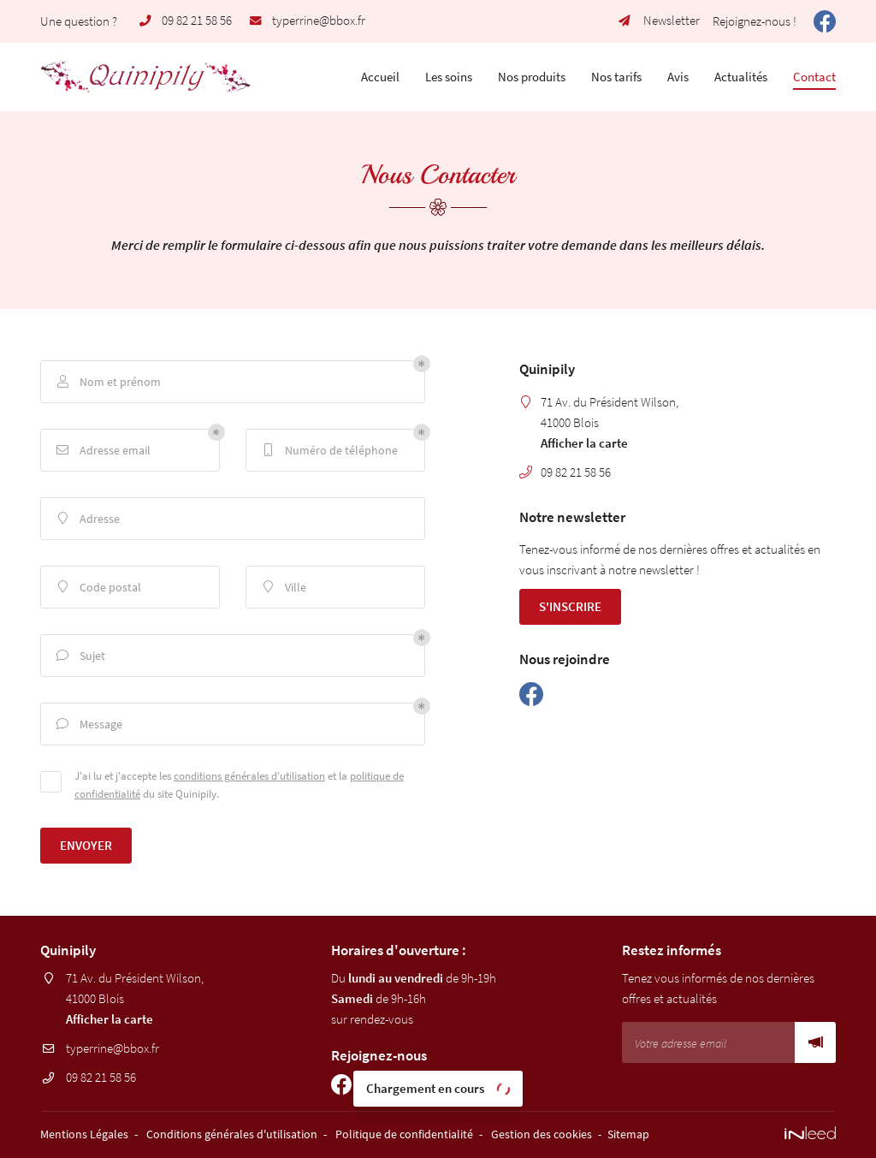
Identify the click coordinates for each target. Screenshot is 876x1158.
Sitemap (628, 1134)
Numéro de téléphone (328, 450)
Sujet (79, 656)
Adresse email (102, 450)
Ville (282, 587)
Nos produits (531, 76)
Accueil (380, 76)
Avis (678, 76)
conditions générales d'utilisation (249, 775)
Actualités (740, 76)
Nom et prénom (107, 382)
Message (88, 724)
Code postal (97, 587)
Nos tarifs (616, 76)
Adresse (87, 519)
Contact (814, 76)
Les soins (448, 76)
